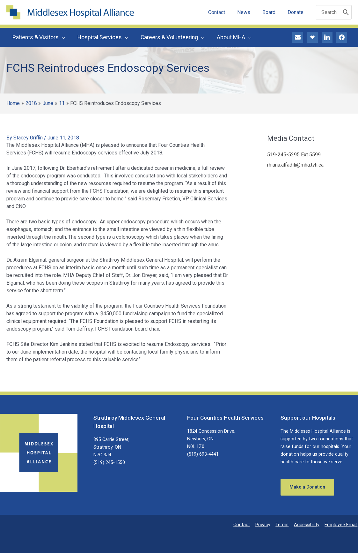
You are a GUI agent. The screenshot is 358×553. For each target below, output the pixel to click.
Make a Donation (307, 487)
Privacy (265, 524)
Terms (283, 524)
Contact (245, 524)
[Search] (346, 12)
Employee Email (341, 524)
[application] (61, 37)
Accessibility (308, 524)
